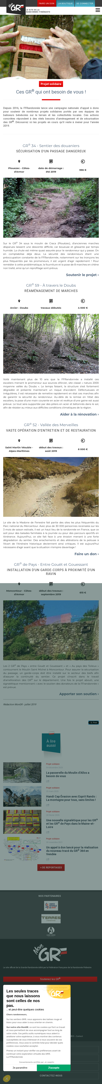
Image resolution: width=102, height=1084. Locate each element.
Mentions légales (51, 1036)
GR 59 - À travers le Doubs (51, 285)
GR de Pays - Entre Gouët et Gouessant (51, 564)
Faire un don (46, 3)
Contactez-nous (51, 1075)
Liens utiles (51, 1058)
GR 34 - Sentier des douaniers (51, 145)
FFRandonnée (24, 1036)
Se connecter (84, 3)
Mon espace (25, 1024)
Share (48, 781)
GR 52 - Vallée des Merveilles (51, 425)
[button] (7, 1078)
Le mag (55, 1013)
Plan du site (37, 1036)
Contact (79, 1036)
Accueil (22, 1010)
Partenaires (51, 1049)
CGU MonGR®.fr (67, 1036)
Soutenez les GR (50, 979)
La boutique (65, 3)
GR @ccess (24, 1013)
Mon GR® (16, 8)
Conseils (56, 1020)
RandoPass (57, 1010)
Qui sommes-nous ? (51, 1067)
